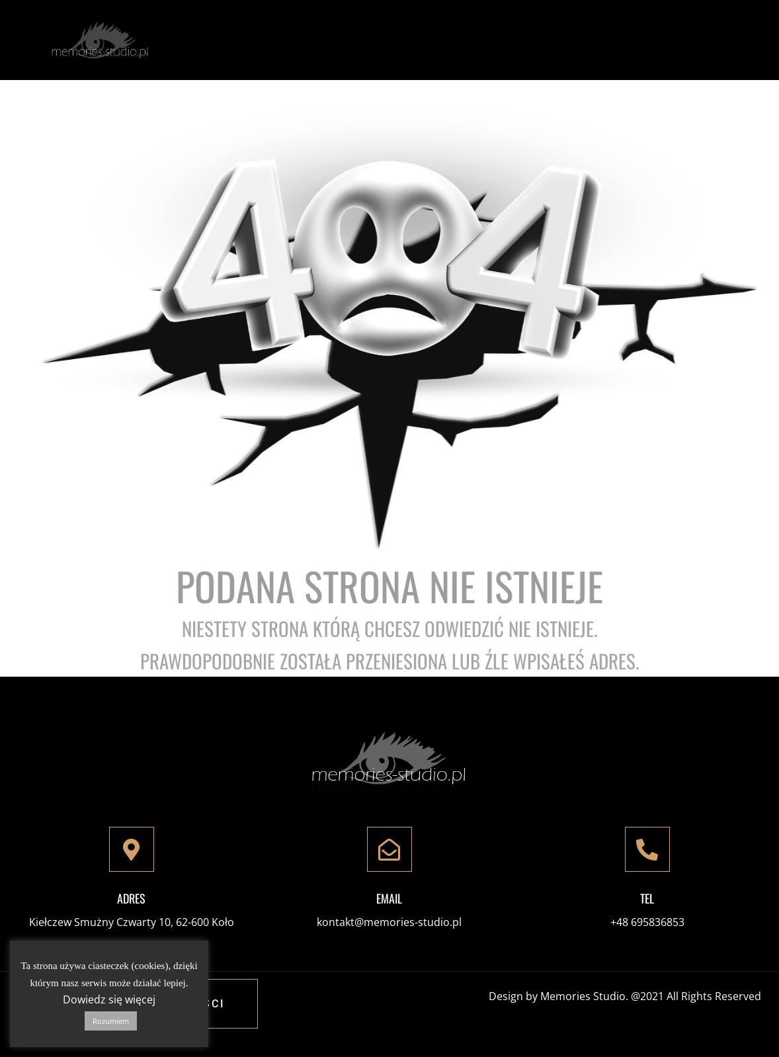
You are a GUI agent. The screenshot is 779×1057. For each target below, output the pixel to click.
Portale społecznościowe (382, 54)
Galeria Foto (449, 25)
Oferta (357, 25)
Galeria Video (553, 25)
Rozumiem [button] (111, 1021)
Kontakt (505, 54)
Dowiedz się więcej (109, 999)
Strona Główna (261, 25)
